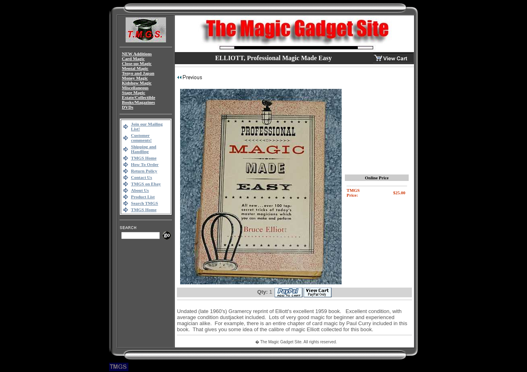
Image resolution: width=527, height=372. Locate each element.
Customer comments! (141, 138)
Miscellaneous (135, 87)
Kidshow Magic (137, 82)
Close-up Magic (137, 63)
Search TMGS (144, 203)
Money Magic (135, 78)
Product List (143, 196)
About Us (140, 190)
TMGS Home (143, 158)
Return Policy (144, 170)
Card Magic (133, 58)
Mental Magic (135, 68)
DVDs (127, 107)
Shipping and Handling (143, 149)
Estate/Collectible (138, 97)
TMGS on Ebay (146, 183)
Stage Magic (133, 92)
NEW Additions (137, 53)
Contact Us (141, 177)
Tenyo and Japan (138, 73)
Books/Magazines (138, 102)
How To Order (144, 164)
